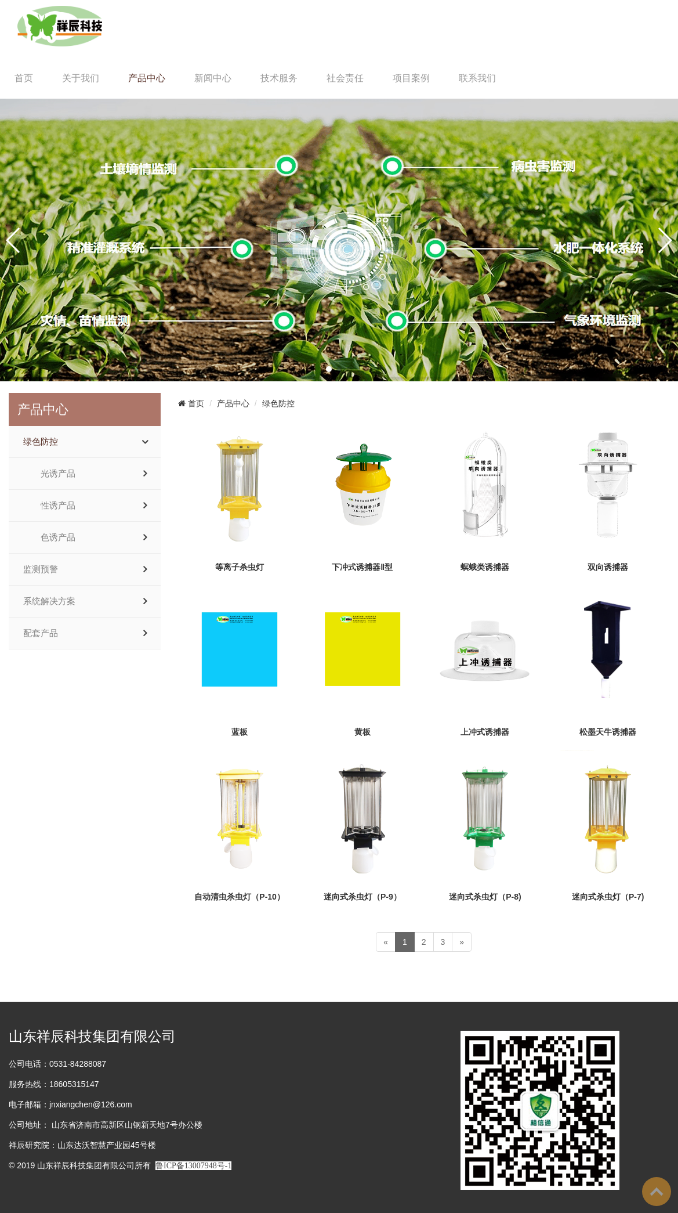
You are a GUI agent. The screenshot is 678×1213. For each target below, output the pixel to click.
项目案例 (411, 78)
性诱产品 (58, 505)
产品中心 (146, 78)
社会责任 (345, 78)
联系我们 (477, 78)
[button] (329, 369)
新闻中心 (212, 78)
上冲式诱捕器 (485, 732)
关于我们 (80, 78)
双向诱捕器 (608, 567)
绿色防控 (40, 441)
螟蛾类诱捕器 (485, 567)
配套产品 (40, 633)
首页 (23, 78)
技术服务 (279, 78)
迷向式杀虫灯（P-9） (362, 896)
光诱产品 (58, 473)
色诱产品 (58, 537)
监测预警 (40, 569)
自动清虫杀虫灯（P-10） (239, 896)
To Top (656, 1191)
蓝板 (239, 732)
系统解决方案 (49, 601)
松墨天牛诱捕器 (607, 732)
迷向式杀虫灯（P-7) (608, 896)
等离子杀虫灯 (239, 567)
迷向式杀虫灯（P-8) (485, 896)
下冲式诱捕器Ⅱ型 (362, 567)
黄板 (362, 732)
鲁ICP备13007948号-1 (193, 1165)
